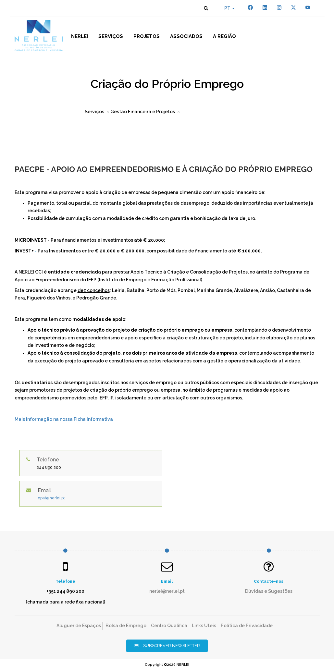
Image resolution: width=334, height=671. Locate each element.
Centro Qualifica (169, 625)
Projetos (146, 36)
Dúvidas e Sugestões (268, 591)
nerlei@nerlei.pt (167, 591)
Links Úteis (204, 625)
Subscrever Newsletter (167, 645)
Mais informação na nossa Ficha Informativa (64, 419)
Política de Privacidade (247, 625)
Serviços (110, 36)
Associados (186, 36)
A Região (224, 36)
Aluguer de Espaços (78, 625)
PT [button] (229, 8)
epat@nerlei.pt (51, 498)
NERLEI (79, 36)
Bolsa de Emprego (125, 625)
